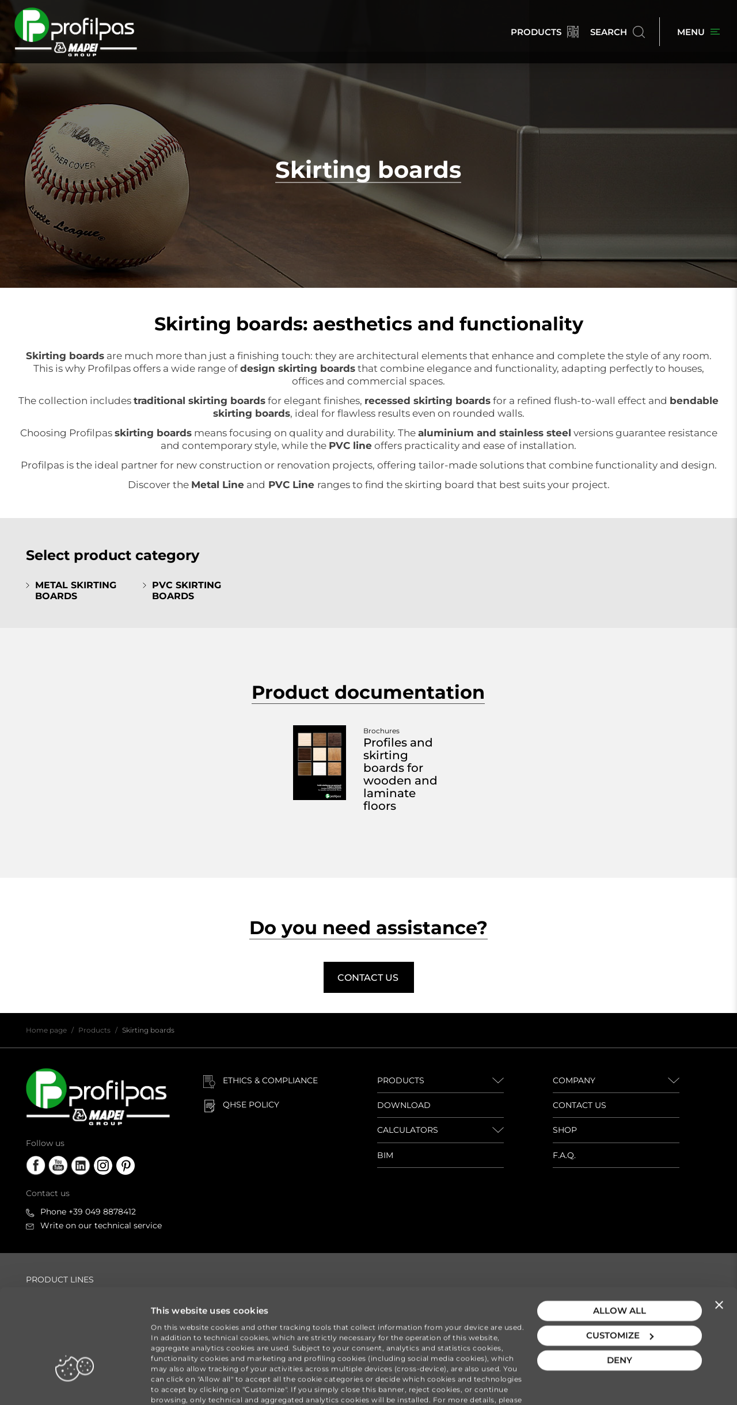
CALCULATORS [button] (407, 1130)
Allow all (619, 1266)
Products (94, 1030)
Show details (179, 1382)
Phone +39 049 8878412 (88, 1211)
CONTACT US (579, 1105)
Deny (619, 1315)
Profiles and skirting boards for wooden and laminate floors (400, 774)
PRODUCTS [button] (400, 1080)
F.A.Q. (564, 1155)
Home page (46, 1030)
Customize (620, 1290)
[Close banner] (719, 1260)
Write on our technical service (101, 1225)
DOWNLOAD (404, 1105)
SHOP (565, 1130)
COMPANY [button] (574, 1080)
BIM (385, 1155)
